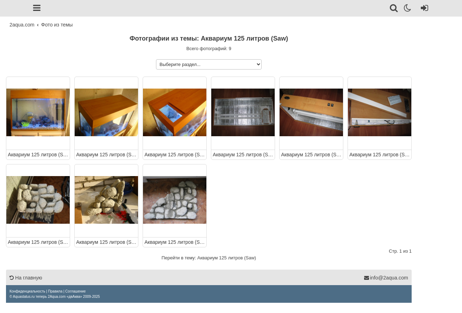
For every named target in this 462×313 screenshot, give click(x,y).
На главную (26, 278)
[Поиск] (394, 9)
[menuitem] (27, 291)
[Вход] (423, 9)
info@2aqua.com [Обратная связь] (386, 278)
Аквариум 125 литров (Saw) (38, 154)
